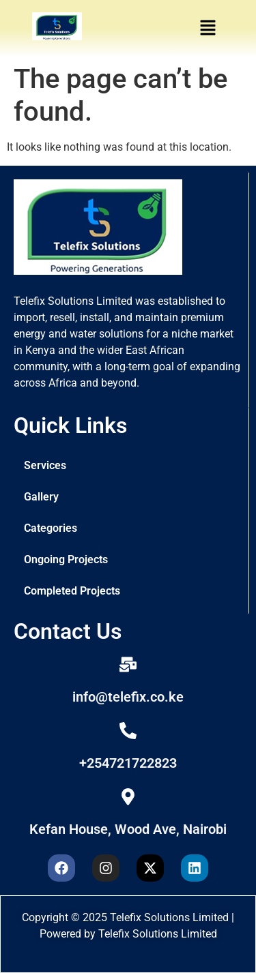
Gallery (41, 496)
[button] (207, 29)
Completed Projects (72, 590)
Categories (50, 528)
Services (45, 465)
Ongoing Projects (66, 559)
